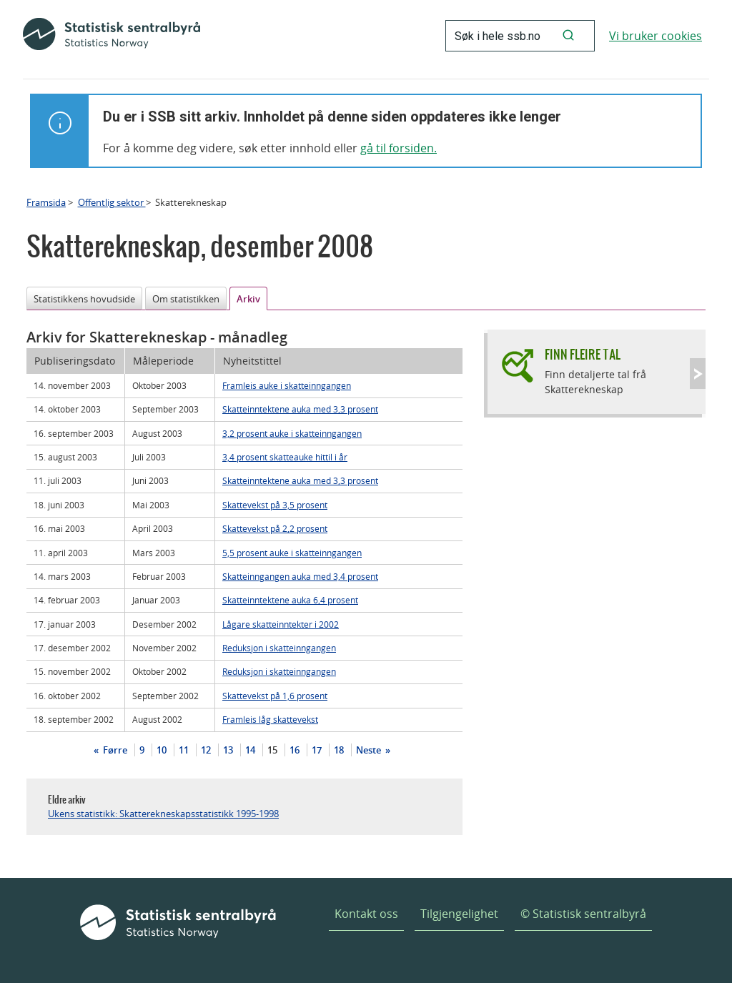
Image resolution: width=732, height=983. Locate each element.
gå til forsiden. (398, 148)
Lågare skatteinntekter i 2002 (280, 624)
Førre (114, 750)
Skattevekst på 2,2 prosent (274, 528)
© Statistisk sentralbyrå (583, 914)
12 (206, 750)
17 (317, 750)
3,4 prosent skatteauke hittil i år (284, 457)
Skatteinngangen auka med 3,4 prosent (300, 576)
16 (295, 750)
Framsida (46, 202)
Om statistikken (185, 298)
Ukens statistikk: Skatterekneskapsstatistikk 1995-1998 (163, 813)
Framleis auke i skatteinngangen (286, 385)
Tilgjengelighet (459, 914)
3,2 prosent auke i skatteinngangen (292, 433)
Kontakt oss (366, 914)
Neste (369, 750)
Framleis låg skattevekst (270, 719)
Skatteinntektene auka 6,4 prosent (290, 600)
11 (184, 750)
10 (162, 750)
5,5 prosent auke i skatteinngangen (292, 552)
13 (228, 750)
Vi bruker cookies (655, 36)
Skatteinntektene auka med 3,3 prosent (300, 409)
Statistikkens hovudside (84, 298)
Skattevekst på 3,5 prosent (274, 504)
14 (250, 750)
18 (339, 750)
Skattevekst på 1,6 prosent (274, 695)
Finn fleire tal (582, 354)
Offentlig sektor (112, 202)
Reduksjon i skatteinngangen (279, 647)
